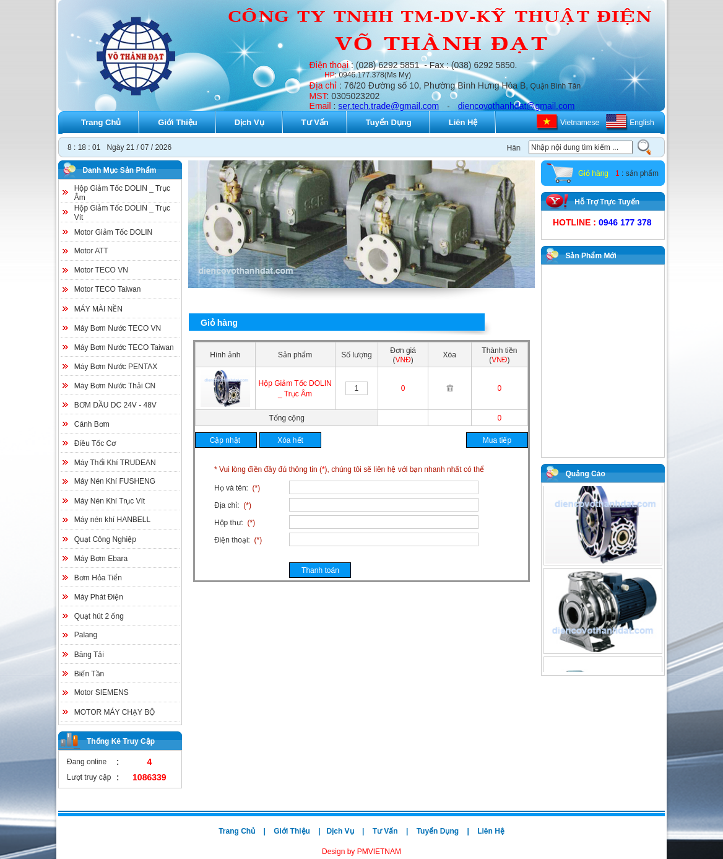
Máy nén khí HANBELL (112, 519)
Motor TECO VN (101, 270)
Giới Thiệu (177, 122)
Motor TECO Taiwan (107, 289)
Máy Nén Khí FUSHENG (114, 481)
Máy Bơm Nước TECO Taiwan (124, 347)
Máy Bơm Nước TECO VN (117, 328)
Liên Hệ (463, 122)
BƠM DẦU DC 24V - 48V (115, 405)
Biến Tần (89, 673)
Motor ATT (91, 250)
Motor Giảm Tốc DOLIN (113, 232)
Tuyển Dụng (389, 122)
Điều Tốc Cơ (95, 443)
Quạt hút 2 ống (99, 616)
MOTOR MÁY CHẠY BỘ (114, 712)
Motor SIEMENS (101, 692)
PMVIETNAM (378, 851)
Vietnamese (579, 122)
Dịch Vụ (249, 122)
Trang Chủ (101, 122)
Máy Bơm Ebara (101, 558)
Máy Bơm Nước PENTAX (115, 366)
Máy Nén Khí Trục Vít (109, 501)
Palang (85, 634)
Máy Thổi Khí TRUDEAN (115, 462)
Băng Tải (89, 654)
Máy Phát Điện (98, 597)
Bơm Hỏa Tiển (98, 577)
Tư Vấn (315, 122)
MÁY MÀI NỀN (98, 309)
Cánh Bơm (92, 424)
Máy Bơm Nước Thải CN (114, 386)
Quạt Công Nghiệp (105, 539)
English (642, 122)
